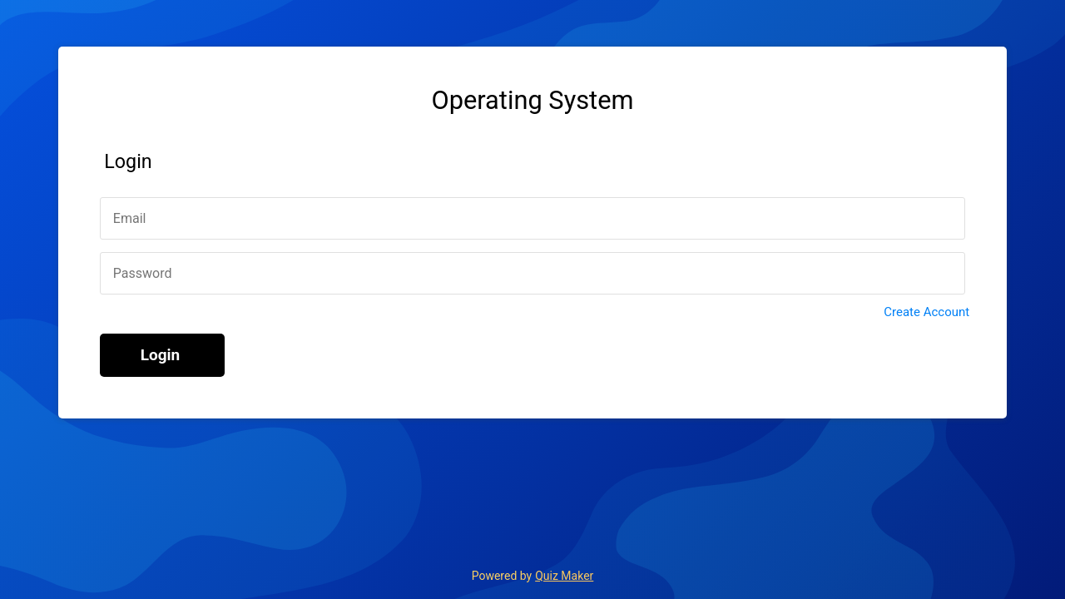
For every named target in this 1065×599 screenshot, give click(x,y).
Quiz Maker (564, 575)
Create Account (926, 311)
